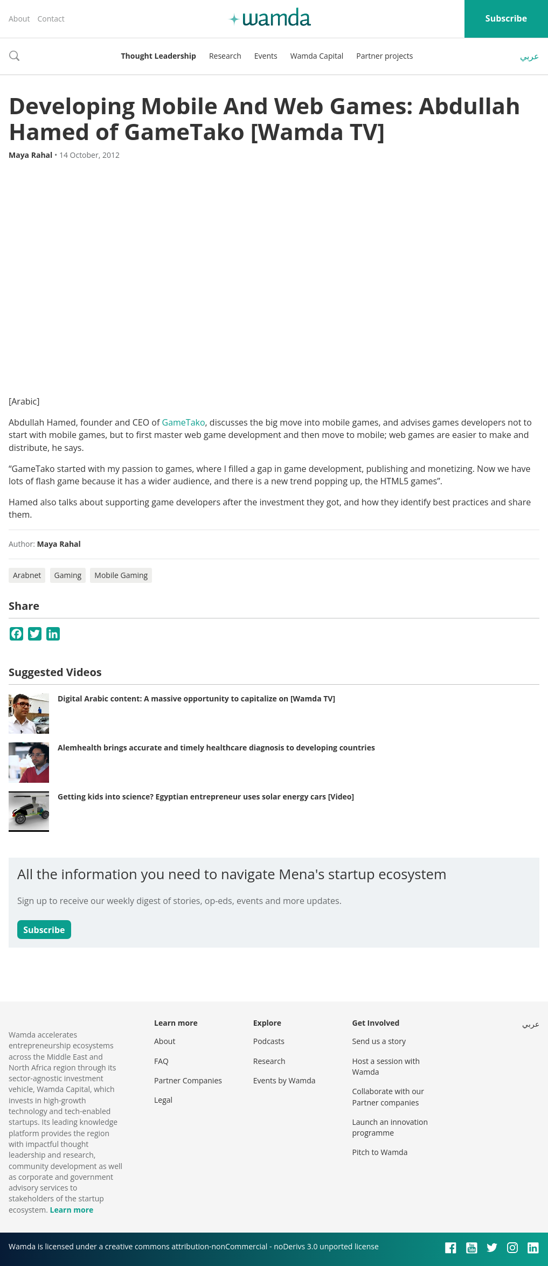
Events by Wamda (284, 1080)
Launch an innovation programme (390, 1127)
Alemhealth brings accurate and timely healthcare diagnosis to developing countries (216, 747)
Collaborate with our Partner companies (388, 1096)
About (19, 18)
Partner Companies (188, 1080)
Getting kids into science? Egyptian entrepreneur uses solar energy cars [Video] (206, 796)
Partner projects (384, 56)
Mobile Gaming (121, 575)
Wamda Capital (317, 56)
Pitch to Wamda (380, 1152)
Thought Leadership (158, 56)
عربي (529, 56)
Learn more (71, 1210)
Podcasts (269, 1041)
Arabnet (27, 575)
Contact (50, 18)
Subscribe (506, 18)
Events (266, 56)
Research (225, 56)
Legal (163, 1100)
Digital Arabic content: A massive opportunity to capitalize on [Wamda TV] (196, 698)
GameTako (183, 422)
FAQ (161, 1061)
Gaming (68, 575)
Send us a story (379, 1041)
